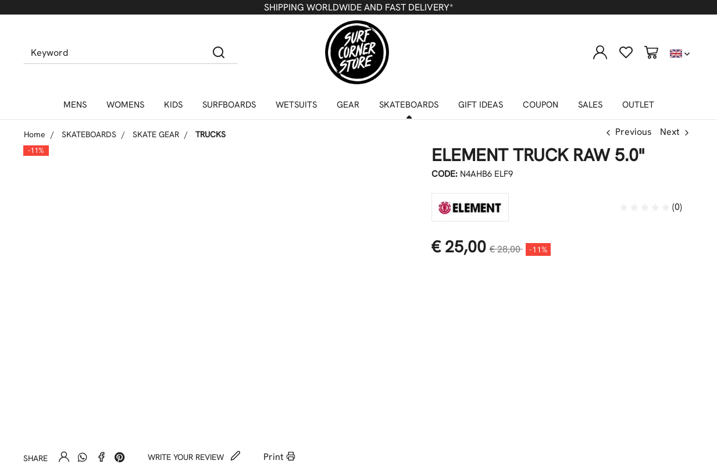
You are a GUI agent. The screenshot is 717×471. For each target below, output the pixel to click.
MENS (75, 104)
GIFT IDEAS (480, 104)
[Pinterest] (120, 457)
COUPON (540, 104)
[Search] (219, 52)
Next (670, 132)
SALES (590, 104)
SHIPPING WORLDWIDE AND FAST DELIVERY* (358, 7)
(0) (651, 207)
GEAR (348, 104)
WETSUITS (296, 104)
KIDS (173, 104)
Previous (633, 132)
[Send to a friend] (64, 456)
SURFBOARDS (229, 104)
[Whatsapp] (82, 457)
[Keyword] (112, 52)
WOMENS (125, 104)
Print (279, 457)
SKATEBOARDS (408, 104)
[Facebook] (101, 456)
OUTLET (638, 104)
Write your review (194, 457)
